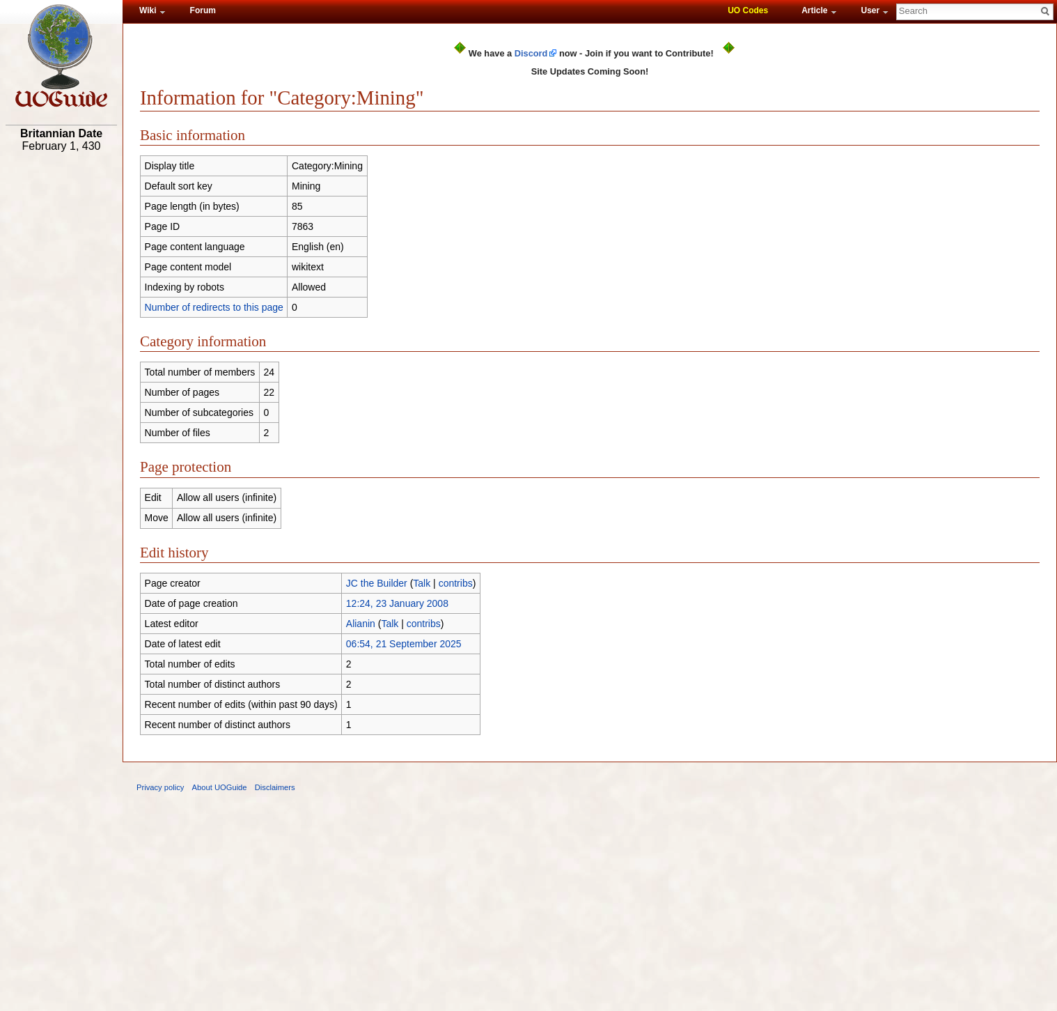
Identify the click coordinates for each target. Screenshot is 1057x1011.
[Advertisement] (61, 374)
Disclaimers (275, 787)
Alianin (360, 623)
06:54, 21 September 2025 (404, 643)
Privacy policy (160, 787)
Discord (531, 53)
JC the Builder (376, 583)
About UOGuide (219, 787)
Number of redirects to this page (214, 307)
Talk (421, 583)
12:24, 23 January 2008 (397, 603)
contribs (456, 583)
